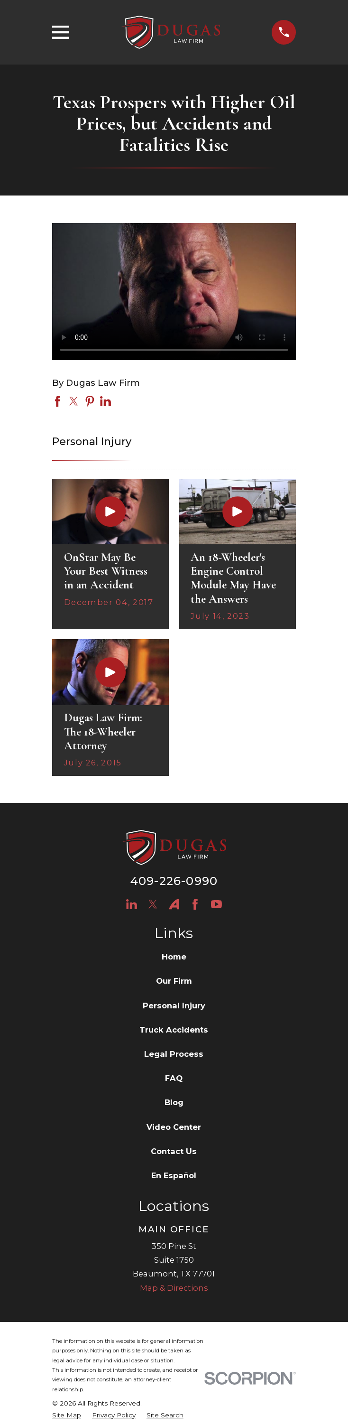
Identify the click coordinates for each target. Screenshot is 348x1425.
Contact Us (174, 1151)
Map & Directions (174, 1288)
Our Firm (174, 981)
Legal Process (173, 1054)
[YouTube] (216, 904)
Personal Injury (174, 1005)
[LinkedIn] (131, 904)
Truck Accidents (173, 1029)
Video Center (174, 1127)
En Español (173, 1175)
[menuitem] (66, 1415)
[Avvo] (174, 904)
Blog (174, 1102)
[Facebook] (195, 904)
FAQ (174, 1078)
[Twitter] (152, 904)
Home (174, 956)
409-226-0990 (174, 881)
